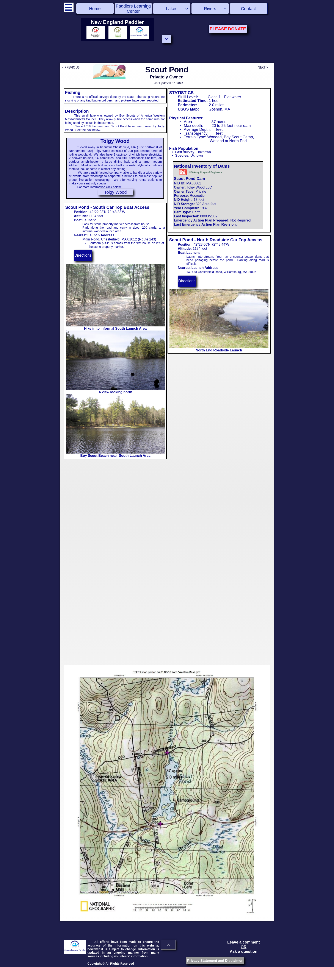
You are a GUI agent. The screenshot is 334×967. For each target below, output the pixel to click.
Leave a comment (243, 942)
